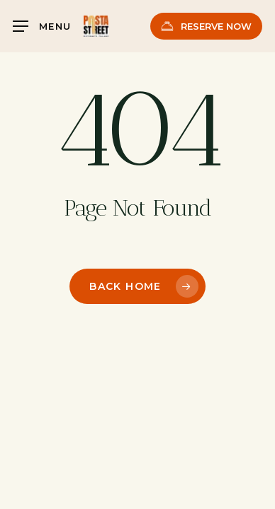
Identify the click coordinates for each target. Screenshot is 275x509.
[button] (42, 26)
